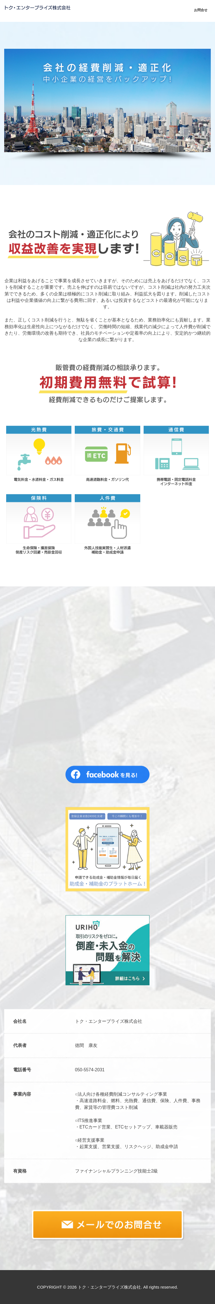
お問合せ (200, 10)
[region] (107, 105)
